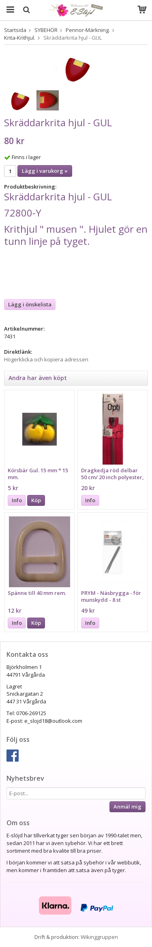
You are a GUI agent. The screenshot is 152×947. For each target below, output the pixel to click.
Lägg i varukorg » (45, 170)
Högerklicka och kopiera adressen (46, 359)
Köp (36, 500)
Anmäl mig (127, 806)
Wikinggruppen (99, 937)
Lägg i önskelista (29, 304)
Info (17, 500)
